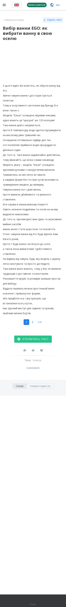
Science (37, 360)
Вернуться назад (13, 20)
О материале (32, 367)
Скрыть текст (53, 20)
